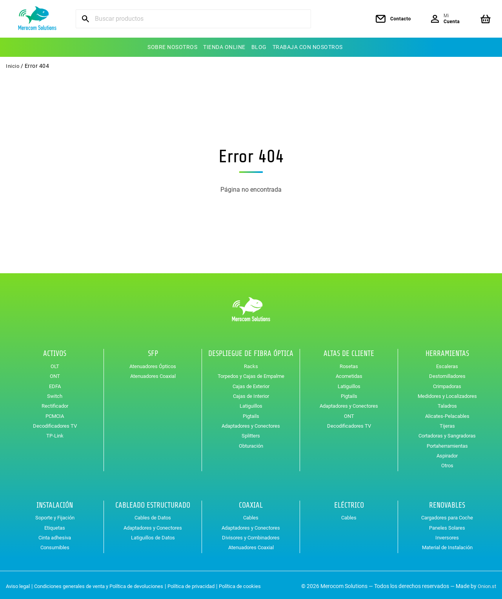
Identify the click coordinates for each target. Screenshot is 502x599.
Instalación (54, 502)
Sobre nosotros (172, 47)
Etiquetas (54, 525)
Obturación (251, 443)
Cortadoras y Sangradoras (447, 433)
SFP (153, 351)
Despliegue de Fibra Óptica (250, 351)
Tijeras (447, 423)
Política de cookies (258, 584)
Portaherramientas (447, 443)
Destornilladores (447, 373)
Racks (251, 364)
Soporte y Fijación (54, 515)
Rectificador (54, 403)
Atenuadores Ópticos (152, 364)
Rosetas (349, 364)
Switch (55, 393)
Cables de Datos (153, 515)
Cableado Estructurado (152, 502)
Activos (54, 351)
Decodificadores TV (54, 423)
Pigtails (251, 413)
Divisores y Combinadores (251, 535)
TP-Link (54, 433)
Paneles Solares (447, 525)
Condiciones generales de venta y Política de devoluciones (106, 584)
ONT (54, 373)
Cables (251, 515)
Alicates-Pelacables (447, 413)
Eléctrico (349, 502)
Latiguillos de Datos (153, 535)
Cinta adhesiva (55, 535)
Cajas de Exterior (251, 383)
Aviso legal (19, 584)
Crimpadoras (447, 383)
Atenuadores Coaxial (152, 373)
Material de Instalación (447, 545)
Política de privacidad (206, 584)
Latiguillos (251, 403)
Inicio (13, 66)
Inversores (447, 535)
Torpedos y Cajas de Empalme (251, 373)
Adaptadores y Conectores (250, 423)
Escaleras (447, 364)
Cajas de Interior (251, 393)
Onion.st (485, 584)
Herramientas (447, 351)
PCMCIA (55, 413)
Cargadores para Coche (447, 515)
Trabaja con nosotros (308, 47)
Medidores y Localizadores (447, 393)
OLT (55, 364)
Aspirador (447, 453)
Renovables (447, 502)
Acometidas (349, 373)
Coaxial (251, 502)
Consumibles (55, 545)
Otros (447, 463)
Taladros (447, 403)
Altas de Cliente (349, 351)
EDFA (54, 383)
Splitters (251, 433)
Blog (259, 47)
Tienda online (224, 47)
